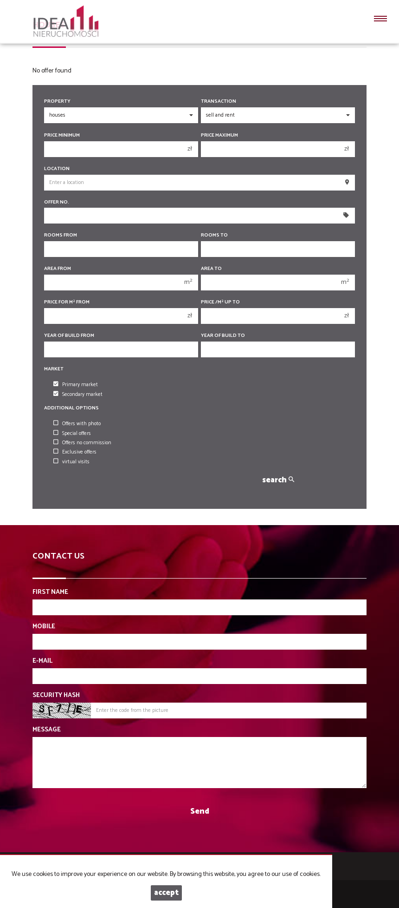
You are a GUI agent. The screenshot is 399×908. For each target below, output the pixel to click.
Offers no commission (82, 443)
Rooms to (214, 235)
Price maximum (219, 135)
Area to (211, 268)
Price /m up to (220, 302)
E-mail (42, 661)
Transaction (218, 101)
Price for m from (67, 302)
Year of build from (69, 335)
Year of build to (223, 335)
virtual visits (71, 462)
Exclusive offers (75, 452)
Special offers (72, 433)
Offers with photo (77, 424)
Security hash (56, 695)
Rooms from (60, 235)
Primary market (75, 385)
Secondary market (78, 394)
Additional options (71, 408)
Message (46, 730)
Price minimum (62, 135)
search (278, 480)
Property (57, 101)
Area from (57, 268)
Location (57, 168)
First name (50, 592)
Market (54, 369)
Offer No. (56, 202)
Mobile (43, 627)
